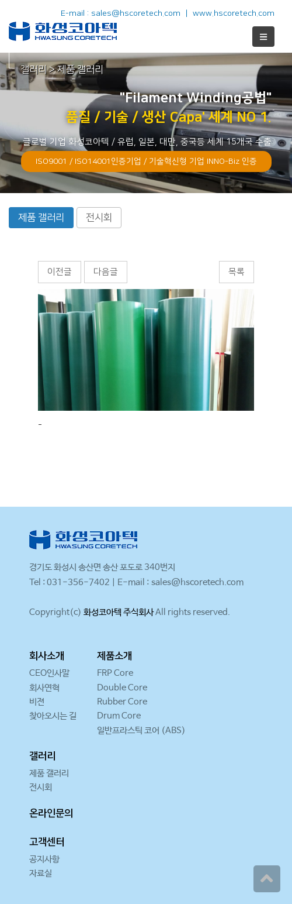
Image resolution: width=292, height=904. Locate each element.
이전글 (59, 272)
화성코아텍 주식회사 (119, 612)
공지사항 (44, 859)
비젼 (36, 702)
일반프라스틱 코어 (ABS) (141, 730)
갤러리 (42, 756)
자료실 (40, 873)
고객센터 (46, 842)
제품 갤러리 (41, 217)
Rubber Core (122, 702)
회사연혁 (44, 688)
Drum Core (119, 716)
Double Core (122, 688)
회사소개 (46, 656)
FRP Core (115, 673)
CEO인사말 (49, 673)
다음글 (105, 272)
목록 (236, 272)
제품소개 (114, 656)
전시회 (99, 217)
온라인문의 (51, 813)
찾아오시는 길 (53, 716)
